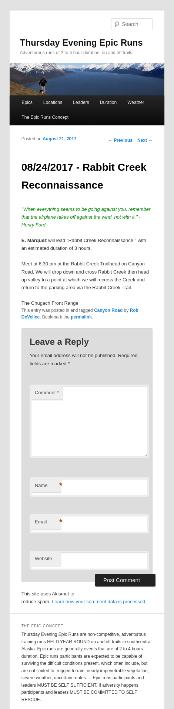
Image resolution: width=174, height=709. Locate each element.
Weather (135, 102)
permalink (81, 317)
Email (48, 522)
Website (43, 558)
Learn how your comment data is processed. (99, 601)
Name (48, 485)
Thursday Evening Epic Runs (81, 42)
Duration (108, 102)
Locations (52, 102)
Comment (47, 392)
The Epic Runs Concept (44, 117)
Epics (26, 102)
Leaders (81, 102)
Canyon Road (108, 310)
